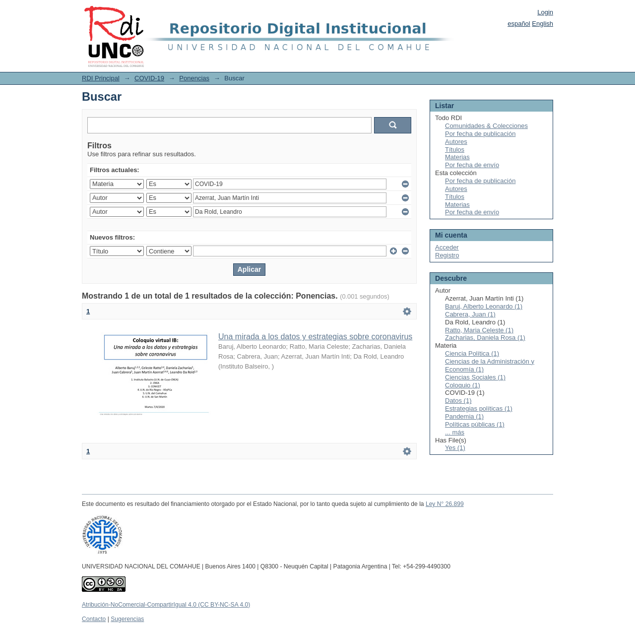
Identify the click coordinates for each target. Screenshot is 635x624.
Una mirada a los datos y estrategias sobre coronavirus (315, 336)
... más (454, 432)
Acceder (447, 247)
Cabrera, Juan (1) (470, 314)
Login (545, 12)
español (519, 23)
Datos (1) (458, 400)
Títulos (454, 149)
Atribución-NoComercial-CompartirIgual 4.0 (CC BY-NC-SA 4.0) (166, 604)
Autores (456, 141)
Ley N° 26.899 (445, 503)
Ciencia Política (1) (472, 353)
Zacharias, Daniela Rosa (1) (485, 337)
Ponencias (194, 78)
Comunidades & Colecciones (486, 125)
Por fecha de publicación (480, 133)
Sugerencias (127, 619)
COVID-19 (149, 78)
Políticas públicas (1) (475, 424)
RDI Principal (101, 78)
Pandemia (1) (464, 416)
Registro (447, 255)
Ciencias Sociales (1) (475, 377)
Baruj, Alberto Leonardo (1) (483, 306)
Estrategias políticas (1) (478, 408)
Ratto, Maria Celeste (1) (479, 330)
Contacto (94, 619)
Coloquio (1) (462, 385)
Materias (457, 157)
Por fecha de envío (472, 165)
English (542, 23)
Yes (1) (455, 447)
